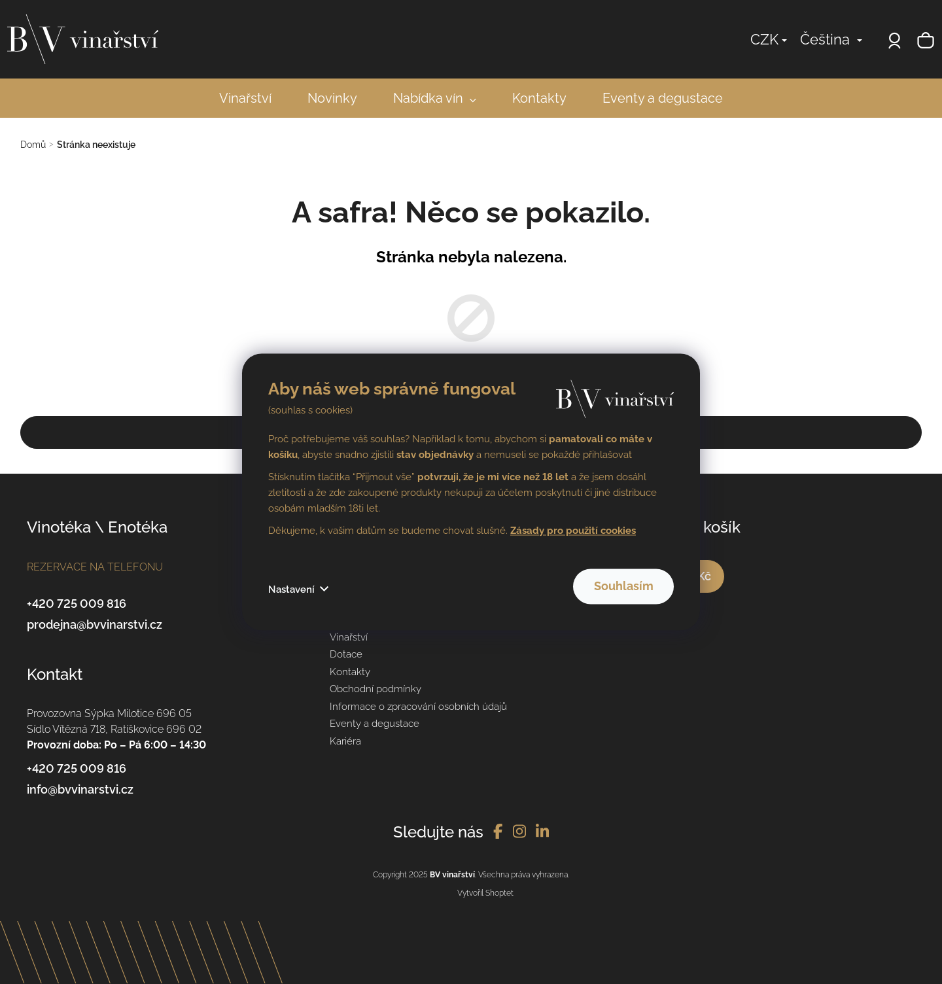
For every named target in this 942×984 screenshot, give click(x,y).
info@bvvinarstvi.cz (80, 789)
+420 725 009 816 (76, 603)
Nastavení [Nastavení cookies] (291, 590)
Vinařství (349, 637)
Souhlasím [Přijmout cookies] (605, 586)
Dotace (346, 654)
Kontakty (350, 672)
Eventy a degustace (374, 723)
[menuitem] (245, 98)
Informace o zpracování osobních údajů (418, 706)
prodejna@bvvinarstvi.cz (94, 624)
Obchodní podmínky (375, 689)
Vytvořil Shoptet (485, 893)
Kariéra (345, 741)
